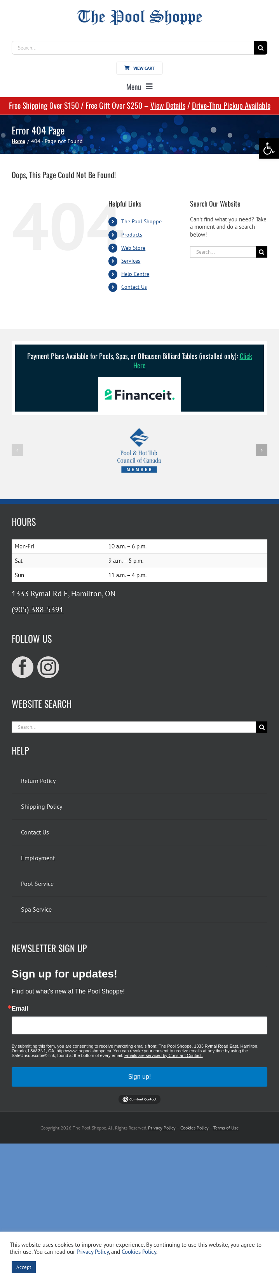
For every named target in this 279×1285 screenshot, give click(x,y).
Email (20, 1009)
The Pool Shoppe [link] (141, 221)
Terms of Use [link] (226, 1128)
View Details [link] (167, 105)
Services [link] (130, 260)
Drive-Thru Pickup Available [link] (231, 105)
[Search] (260, 48)
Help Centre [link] (135, 274)
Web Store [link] (133, 247)
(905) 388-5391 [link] (38, 609)
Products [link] (131, 234)
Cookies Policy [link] (194, 1128)
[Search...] (133, 48)
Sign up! (139, 1076)
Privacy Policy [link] (162, 1128)
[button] (17, 450)
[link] (269, 148)
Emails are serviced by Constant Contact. (163, 1055)
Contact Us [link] (134, 286)
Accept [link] (23, 1267)
